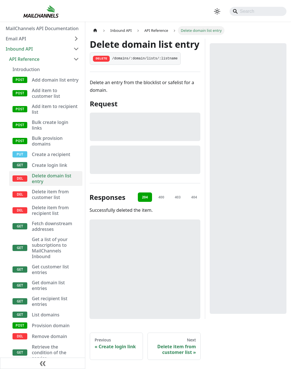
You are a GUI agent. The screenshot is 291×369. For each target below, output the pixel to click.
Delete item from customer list (50, 194)
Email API (16, 39)
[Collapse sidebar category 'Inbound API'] (76, 48)
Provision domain (51, 325)
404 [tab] (194, 197)
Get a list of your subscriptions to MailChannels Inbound (50, 248)
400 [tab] (161, 197)
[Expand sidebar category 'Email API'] (76, 38)
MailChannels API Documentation (42, 28)
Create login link (49, 165)
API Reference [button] (24, 59)
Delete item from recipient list (50, 210)
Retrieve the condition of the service (49, 352)
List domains (45, 315)
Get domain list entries (48, 285)
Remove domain (49, 336)
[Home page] (95, 30)
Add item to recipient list (55, 109)
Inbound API (19, 49)
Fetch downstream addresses (52, 226)
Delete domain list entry (51, 178)
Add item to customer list (46, 93)
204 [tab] (145, 197)
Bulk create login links (50, 125)
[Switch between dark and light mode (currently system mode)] (217, 11)
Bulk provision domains (47, 141)
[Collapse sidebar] (42, 363)
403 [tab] (178, 197)
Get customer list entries (50, 269)
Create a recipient (51, 154)
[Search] (258, 11)
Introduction (26, 69)
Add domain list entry (55, 80)
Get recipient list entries (49, 301)
